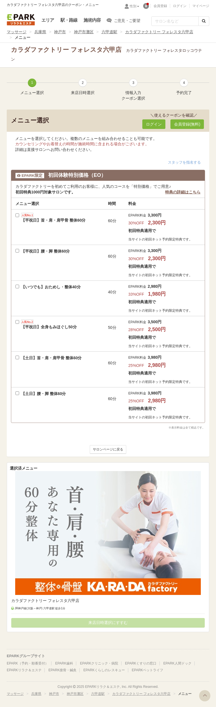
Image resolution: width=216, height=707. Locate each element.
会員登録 (160, 6)
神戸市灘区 (84, 32)
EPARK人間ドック (177, 663)
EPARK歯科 (64, 663)
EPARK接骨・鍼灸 (62, 670)
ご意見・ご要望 (123, 20)
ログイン (179, 6)
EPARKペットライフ (147, 670)
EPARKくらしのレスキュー (104, 670)
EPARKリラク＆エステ (21, 19)
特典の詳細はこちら (183, 192)
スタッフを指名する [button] (184, 162)
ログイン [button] (154, 124)
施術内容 (92, 20)
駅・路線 (69, 20)
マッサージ (16, 32)
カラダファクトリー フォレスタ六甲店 (159, 32)
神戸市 (60, 32)
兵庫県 (40, 32)
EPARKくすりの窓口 (141, 663)
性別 (134, 6)
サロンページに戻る (108, 449)
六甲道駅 (109, 32)
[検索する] (204, 21)
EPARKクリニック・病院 (99, 663)
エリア (47, 20)
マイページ (200, 6)
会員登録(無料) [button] (187, 124)
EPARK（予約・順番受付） (27, 663)
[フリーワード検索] (175, 21)
